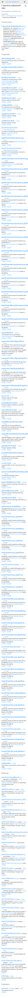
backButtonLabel (8, 77)
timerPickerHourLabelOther (12, 552)
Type (14, 463)
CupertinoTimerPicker (17, 570)
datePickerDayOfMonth (10, 777)
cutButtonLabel (7, 120)
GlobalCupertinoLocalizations (14, 16)
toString (4, 976)
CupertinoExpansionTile (8, 109)
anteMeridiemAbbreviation (12, 67)
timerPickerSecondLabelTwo (13, 739)
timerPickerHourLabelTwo (12, 575)
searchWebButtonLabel (11, 482)
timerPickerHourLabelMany (12, 528)
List (22, 565)
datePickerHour (7, 789)
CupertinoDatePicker (12, 133)
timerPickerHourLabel (16, 522)
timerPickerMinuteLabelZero (13, 669)
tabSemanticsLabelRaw (10, 506)
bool (21, 988)
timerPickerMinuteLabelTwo (13, 657)
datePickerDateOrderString (12, 138)
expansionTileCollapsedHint (12, 341)
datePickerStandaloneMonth (12, 854)
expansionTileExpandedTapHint (14, 385)
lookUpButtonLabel (9, 403)
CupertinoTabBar (6, 894)
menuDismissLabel (9, 410)
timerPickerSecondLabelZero (13, 751)
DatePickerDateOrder (9, 130)
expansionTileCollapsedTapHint (14, 358)
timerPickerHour (7, 899)
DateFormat (21, 28)
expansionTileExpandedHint (12, 368)
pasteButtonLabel (8, 445)
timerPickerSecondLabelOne (12, 705)
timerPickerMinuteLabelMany (13, 611)
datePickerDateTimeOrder (11, 148)
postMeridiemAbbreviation (12, 453)
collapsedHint (7, 105)
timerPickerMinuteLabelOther (13, 634)
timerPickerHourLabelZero (12, 587)
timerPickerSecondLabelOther (13, 717)
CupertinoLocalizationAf (11, 26)
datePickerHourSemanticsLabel (10, 176)
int (12, 396)
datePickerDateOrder (9, 127)
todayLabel (5, 763)
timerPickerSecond (8, 948)
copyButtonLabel (8, 113)
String (24, 26)
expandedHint (7, 332)
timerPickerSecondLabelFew (12, 681)
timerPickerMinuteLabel (16, 604)
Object (3, 16)
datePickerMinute (8, 822)
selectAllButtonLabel (9, 490)
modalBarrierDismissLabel (12, 422)
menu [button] (2, 2)
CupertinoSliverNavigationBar (9, 83)
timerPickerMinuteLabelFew (12, 599)
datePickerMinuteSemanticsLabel (10, 258)
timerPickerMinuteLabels (11, 646)
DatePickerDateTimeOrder (10, 150)
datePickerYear (7, 868)
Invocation (17, 878)
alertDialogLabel (8, 58)
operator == (6, 988)
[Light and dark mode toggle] (24, 2)
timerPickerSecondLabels (11, 729)
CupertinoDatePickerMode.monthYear (11, 863)
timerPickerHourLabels (10, 564)
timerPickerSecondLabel (16, 686)
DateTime (23, 810)
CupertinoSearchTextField (8, 477)
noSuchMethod (7, 878)
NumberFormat (12, 45)
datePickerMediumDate (10, 810)
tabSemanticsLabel (17, 508)
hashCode (5, 396)
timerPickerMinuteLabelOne (12, 623)
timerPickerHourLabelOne (12, 540)
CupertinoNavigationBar (8, 81)
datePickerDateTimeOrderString (14, 158)
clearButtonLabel (8, 98)
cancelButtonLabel (9, 87)
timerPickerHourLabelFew (12, 516)
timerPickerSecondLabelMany (13, 693)
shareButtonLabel (8, 497)
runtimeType (6, 463)
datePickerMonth (8, 842)
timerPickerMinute (8, 921)
